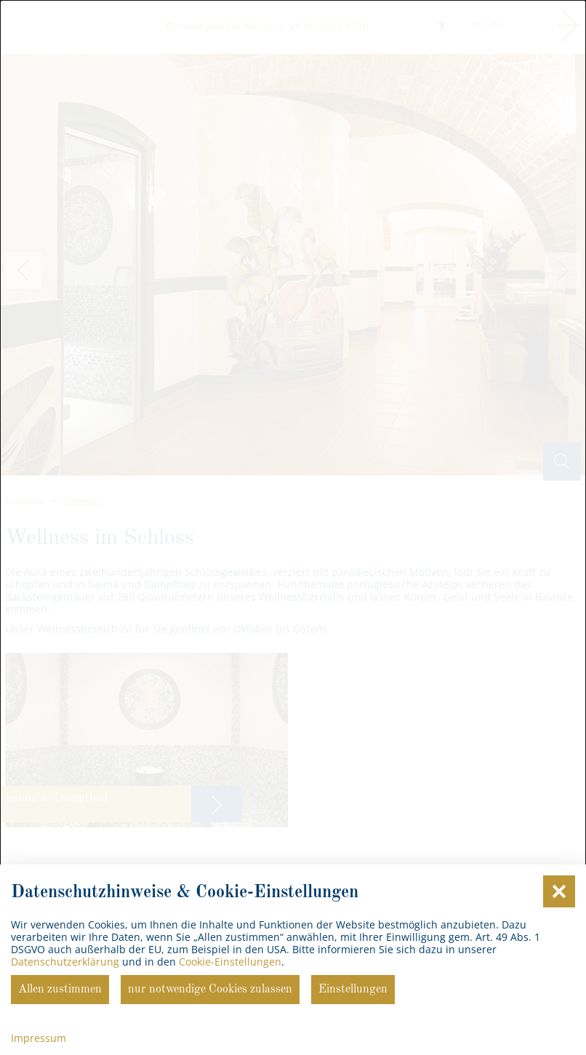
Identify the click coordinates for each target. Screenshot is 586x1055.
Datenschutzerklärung (65, 961)
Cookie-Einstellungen (230, 961)
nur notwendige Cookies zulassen (210, 989)
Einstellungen (353, 989)
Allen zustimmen (60, 989)
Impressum (38, 1038)
